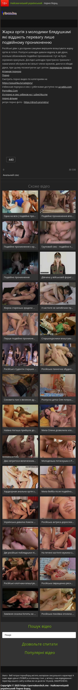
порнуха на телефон (61, 67)
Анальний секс (11, 175)
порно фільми (10, 98)
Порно (5, 75)
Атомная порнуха (11, 71)
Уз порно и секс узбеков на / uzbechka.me (25, 94)
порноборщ (9, 12)
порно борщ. (51, 3)
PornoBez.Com (10, 90)
